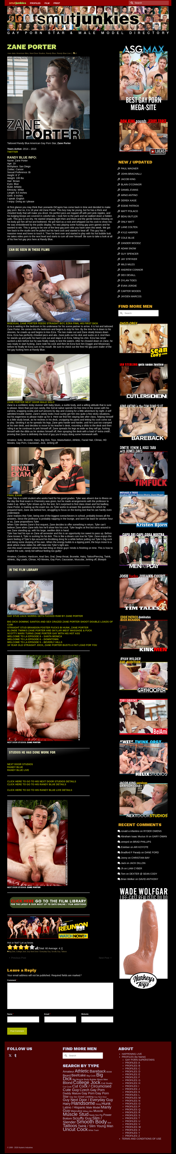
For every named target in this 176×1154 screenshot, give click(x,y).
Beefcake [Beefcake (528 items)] (78, 1075)
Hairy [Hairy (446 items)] (66, 1104)
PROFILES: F (132, 1077)
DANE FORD (152, 852)
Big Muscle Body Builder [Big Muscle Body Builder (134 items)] (85, 1079)
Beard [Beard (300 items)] (67, 1075)
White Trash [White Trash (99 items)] (93, 1130)
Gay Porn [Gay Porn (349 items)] (88, 1093)
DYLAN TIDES (129, 280)
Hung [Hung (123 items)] (98, 1104)
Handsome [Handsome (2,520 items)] (83, 1103)
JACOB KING (128, 179)
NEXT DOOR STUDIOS (20, 764)
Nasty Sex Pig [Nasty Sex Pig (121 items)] (96, 1115)
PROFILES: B (132, 1065)
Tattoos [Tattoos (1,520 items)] (70, 1125)
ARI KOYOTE (141, 847)
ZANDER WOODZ (131, 243)
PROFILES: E (132, 1074)
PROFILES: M (133, 1097)
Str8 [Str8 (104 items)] (109, 1123)
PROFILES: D (132, 1071)
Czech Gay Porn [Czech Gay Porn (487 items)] (92, 1090)
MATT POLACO (129, 211)
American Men (22, 53)
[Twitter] (10, 1055)
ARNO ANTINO (129, 195)
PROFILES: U (132, 1121)
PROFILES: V (132, 1124)
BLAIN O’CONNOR (131, 184)
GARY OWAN (159, 836)
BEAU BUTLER (129, 216)
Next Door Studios (37, 53)
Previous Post (18, 957)
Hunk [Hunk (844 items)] (106, 1103)
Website (85, 1014)
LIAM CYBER (135, 868)
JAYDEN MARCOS (131, 296)
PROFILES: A (132, 1062)
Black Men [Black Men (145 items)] (102, 1079)
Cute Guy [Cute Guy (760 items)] (71, 1090)
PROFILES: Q (132, 1109)
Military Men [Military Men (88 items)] (88, 1111)
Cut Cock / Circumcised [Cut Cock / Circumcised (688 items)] (91, 1086)
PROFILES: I (132, 1086)
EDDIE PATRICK (130, 205)
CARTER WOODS (131, 291)
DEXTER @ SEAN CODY (143, 873)
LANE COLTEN (129, 227)
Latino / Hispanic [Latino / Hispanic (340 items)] (74, 1107)
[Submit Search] (131, 3)
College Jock (21, 951)
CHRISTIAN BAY (140, 857)
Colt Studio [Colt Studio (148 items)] (106, 1083)
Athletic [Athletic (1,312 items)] (82, 1071)
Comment (12, 980)
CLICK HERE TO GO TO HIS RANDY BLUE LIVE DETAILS (39, 790)
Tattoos (64, 951)
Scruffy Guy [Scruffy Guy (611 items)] (82, 1118)
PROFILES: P (132, 1106)
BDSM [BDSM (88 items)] (109, 1072)
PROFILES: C (132, 1068)
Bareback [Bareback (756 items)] (98, 1071)
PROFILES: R (132, 1112)
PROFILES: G (132, 1080)
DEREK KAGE (129, 200)
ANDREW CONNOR (132, 269)
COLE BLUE (128, 237)
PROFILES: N (132, 1100)
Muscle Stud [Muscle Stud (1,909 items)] (76, 1114)
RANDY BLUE (15, 767)
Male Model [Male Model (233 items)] (93, 1107)
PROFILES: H (132, 1083)
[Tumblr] (15, 1055)
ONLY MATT (127, 221)
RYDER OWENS (152, 831)
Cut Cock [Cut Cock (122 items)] (67, 1087)
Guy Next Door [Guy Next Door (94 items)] (100, 1097)
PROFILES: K (132, 1092)
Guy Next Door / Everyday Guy (39, 951)
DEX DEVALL (128, 275)
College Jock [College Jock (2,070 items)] (86, 1082)
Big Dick (12, 951)
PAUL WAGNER (129, 168)
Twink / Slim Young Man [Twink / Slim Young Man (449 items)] (95, 1126)
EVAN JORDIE (129, 285)
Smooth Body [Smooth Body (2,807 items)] (91, 1121)
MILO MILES (128, 264)
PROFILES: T (132, 1118)
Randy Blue (51, 53)
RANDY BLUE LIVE (18, 770)
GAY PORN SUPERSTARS (140, 1059)
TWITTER (12, 151)
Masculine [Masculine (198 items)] (76, 1110)
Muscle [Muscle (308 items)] (98, 1111)
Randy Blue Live (64, 53)
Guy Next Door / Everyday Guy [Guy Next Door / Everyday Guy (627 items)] (88, 1100)
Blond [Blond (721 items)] (67, 1083)
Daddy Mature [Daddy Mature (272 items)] (72, 1093)
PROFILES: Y (132, 1132)
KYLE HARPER (129, 232)
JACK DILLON (137, 863)
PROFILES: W (133, 1127)
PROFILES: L (132, 1094)
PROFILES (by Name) (134, 1056)
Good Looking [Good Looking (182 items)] (86, 1096)
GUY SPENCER (130, 253)
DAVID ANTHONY (148, 879)
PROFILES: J (132, 1089)
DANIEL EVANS (129, 189)
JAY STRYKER (129, 259)
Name (10, 1014)
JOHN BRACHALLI (131, 173)
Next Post (104, 957)
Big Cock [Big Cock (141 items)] (91, 1075)
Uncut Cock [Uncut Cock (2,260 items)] (75, 1129)
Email (47, 1014)
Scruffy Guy (55, 951)
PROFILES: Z (132, 1135)
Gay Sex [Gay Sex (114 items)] (73, 1097)
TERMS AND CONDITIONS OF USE (141, 1138)
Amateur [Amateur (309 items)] (68, 1071)
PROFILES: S (132, 1115)
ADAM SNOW (128, 248)
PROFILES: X (132, 1130)
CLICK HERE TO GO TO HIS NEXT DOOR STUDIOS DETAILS (41, 781)
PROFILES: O (132, 1103)
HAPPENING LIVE (132, 1054)
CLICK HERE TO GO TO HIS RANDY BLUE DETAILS (36, 784)
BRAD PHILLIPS (142, 841)
